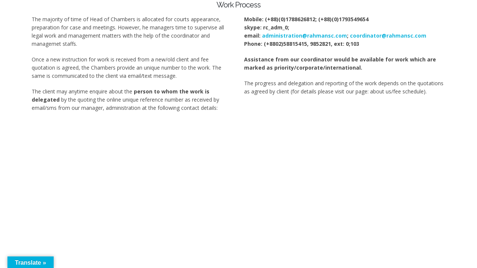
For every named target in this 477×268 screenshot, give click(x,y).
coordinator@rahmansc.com (388, 35)
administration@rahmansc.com (304, 35)
